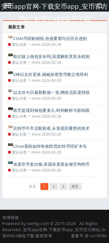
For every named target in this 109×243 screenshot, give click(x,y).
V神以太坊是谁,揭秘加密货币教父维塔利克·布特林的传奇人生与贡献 (50, 74)
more (36, 44)
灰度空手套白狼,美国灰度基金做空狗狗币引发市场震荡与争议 (51, 164)
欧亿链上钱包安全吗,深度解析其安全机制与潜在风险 (51, 56)
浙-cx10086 (96, 235)
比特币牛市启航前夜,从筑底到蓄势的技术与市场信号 (51, 128)
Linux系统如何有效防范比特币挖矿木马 (50, 146)
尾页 (75, 186)
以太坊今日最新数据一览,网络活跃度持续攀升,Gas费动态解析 (51, 92)
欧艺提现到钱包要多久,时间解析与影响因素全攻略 (51, 110)
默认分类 (19, 44)
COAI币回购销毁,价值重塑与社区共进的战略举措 (50, 38)
